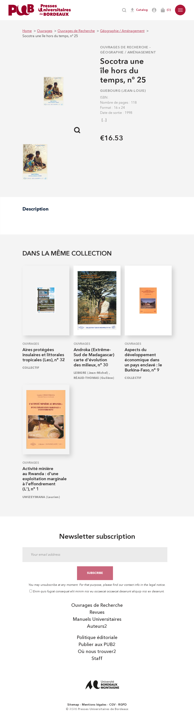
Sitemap (73, 704)
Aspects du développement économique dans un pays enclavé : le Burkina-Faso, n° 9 (143, 360)
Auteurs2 (97, 626)
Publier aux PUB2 (97, 644)
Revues (97, 612)
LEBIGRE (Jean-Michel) (91, 373)
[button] (180, 10)
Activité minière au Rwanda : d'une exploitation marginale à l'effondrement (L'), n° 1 (44, 479)
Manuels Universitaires (97, 619)
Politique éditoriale (97, 637)
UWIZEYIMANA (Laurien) (41, 497)
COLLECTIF (30, 368)
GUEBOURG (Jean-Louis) (123, 91)
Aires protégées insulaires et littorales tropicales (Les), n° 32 (43, 355)
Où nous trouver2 (97, 651)
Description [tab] (35, 209)
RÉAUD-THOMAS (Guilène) (94, 378)
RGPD (122, 704)
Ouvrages (30, 343)
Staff (97, 658)
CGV (112, 704)
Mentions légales (94, 704)
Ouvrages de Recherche (124, 47)
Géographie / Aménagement (128, 52)
